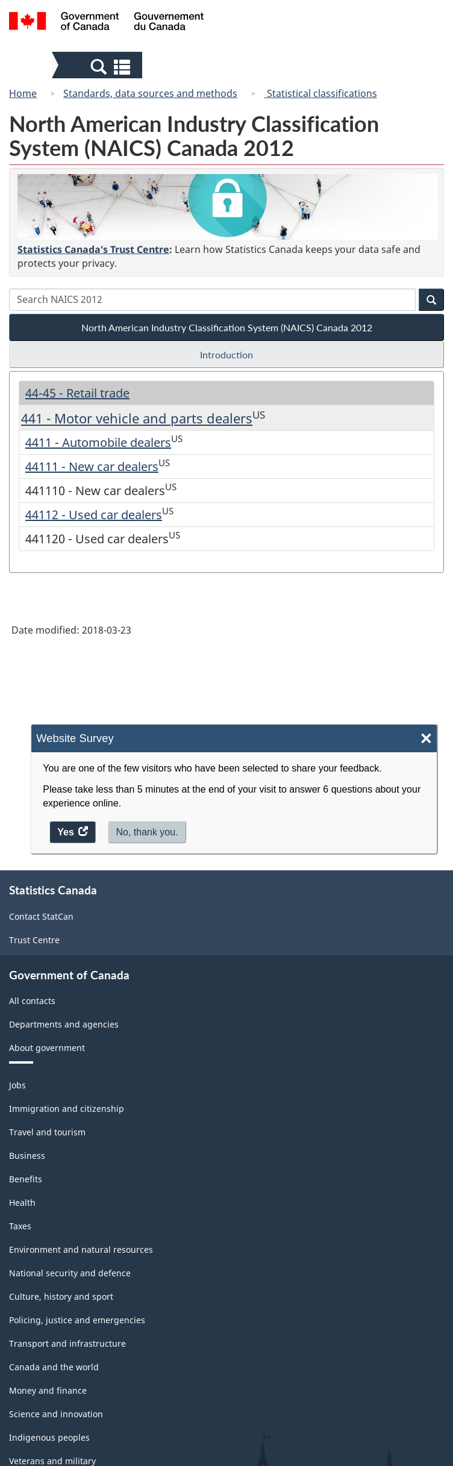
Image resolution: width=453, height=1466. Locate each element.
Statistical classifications (320, 93)
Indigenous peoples (49, 1437)
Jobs (17, 1085)
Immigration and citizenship (66, 1108)
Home (23, 93)
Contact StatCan (41, 916)
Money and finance (48, 1390)
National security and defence (70, 1273)
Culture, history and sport (61, 1296)
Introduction (226, 354)
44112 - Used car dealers (93, 515)
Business (27, 1155)
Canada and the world (54, 1367)
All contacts (32, 1000)
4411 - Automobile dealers (98, 442)
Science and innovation (56, 1414)
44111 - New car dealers (91, 466)
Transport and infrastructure (67, 1343)
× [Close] (426, 739)
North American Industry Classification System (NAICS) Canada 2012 (226, 327)
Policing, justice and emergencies (77, 1320)
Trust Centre (34, 940)
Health (22, 1202)
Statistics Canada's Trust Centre (93, 249)
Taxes (20, 1226)
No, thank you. (147, 832)
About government (47, 1047)
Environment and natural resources (81, 1249)
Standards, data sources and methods (150, 93)
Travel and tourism (47, 1132)
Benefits (25, 1179)
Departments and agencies (64, 1024)
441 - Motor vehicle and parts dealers (136, 418)
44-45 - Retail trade (77, 393)
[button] (98, 66)
